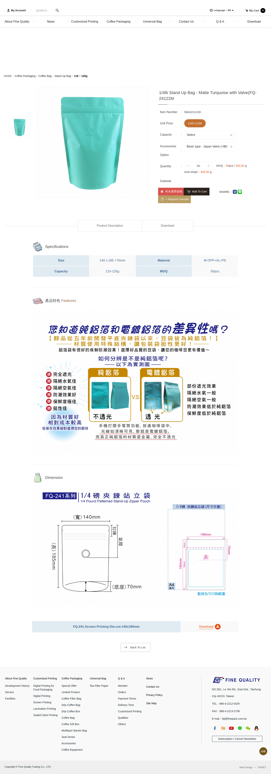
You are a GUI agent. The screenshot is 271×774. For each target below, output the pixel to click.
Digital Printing (41, 695)
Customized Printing (45, 678)
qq (256, 728)
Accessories (69, 743)
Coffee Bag (45, 75)
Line (240, 192)
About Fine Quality (16, 678)
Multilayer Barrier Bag (74, 730)
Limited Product (71, 692)
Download (167, 225)
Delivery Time (126, 704)
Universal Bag (98, 678)
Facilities (10, 698)
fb (214, 728)
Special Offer (69, 685)
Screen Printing (42, 702)
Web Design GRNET (252, 767)
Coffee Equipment (72, 749)
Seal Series (68, 736)
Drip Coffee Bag (71, 704)
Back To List (137, 647)
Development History (17, 685)
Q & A (121, 678)
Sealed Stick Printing (45, 715)
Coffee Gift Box (70, 724)
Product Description (110, 225)
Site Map (151, 703)
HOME (8, 75)
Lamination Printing (44, 708)
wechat (248, 728)
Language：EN (219, 10)
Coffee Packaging (25, 75)
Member (123, 685)
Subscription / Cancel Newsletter (237, 738)
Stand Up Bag (63, 75)
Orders (122, 692)
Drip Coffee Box (71, 711)
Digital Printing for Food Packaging (43, 687)
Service (9, 692)
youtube (231, 728)
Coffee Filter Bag (71, 698)
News (149, 678)
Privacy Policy (154, 695)
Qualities (123, 717)
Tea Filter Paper (99, 685)
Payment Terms (127, 698)
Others (122, 724)
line (240, 728)
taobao (223, 728)
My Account (16, 10)
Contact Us (152, 686)
